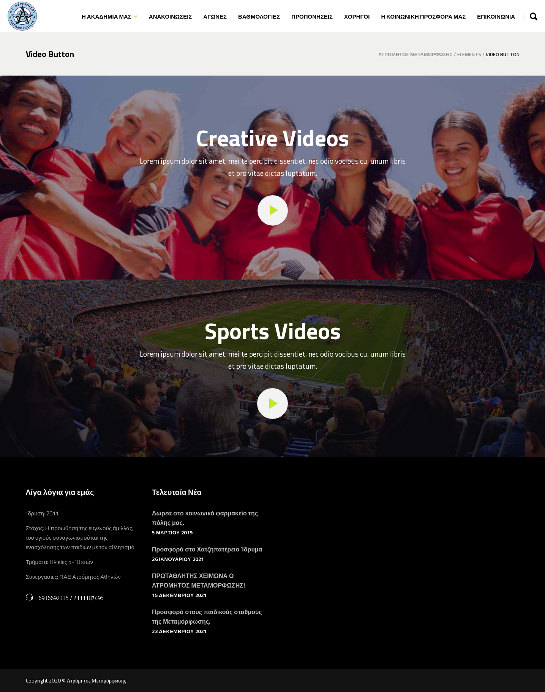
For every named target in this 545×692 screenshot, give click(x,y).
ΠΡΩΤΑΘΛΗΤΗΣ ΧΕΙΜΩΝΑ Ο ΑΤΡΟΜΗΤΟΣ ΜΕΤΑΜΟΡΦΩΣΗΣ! (198, 580)
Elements (469, 54)
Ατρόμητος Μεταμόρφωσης (415, 54)
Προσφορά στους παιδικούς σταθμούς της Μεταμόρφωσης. (207, 616)
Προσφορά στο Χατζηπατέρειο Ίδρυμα (207, 549)
